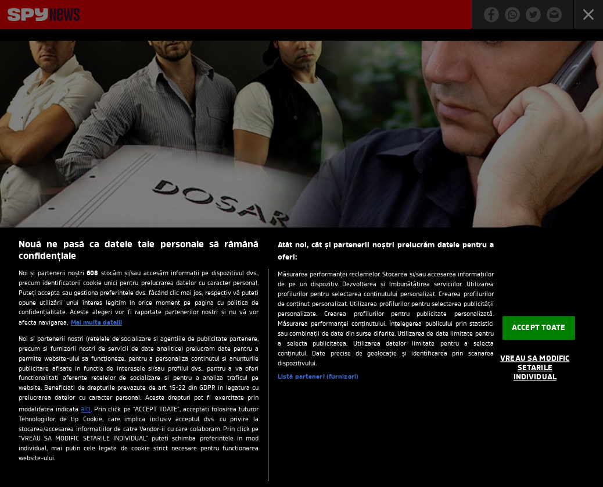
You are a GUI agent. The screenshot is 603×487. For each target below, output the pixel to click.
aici (86, 409)
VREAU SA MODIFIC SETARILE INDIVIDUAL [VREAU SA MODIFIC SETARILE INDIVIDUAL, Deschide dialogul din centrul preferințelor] (534, 368)
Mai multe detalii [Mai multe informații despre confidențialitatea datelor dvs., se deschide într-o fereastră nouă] (96, 323)
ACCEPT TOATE (539, 328)
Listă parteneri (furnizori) (318, 377)
